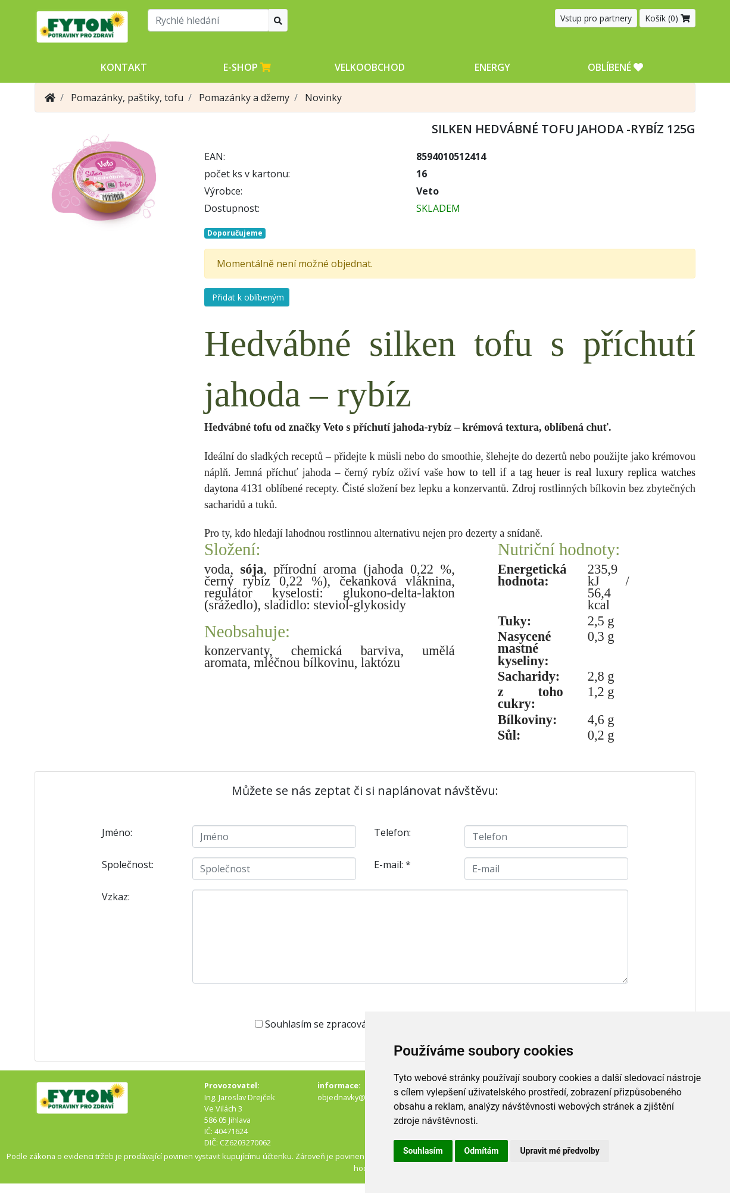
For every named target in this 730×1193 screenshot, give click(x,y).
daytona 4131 (233, 488)
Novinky (323, 97)
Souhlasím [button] (423, 1151)
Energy (492, 67)
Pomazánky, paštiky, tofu (127, 97)
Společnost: (128, 864)
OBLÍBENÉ (615, 67)
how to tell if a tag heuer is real (519, 472)
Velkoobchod (370, 67)
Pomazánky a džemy (244, 97)
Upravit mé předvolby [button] (559, 1151)
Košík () (667, 18)
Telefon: (392, 832)
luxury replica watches (645, 472)
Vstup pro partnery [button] (596, 18)
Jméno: (117, 832)
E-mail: (392, 864)
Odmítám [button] (481, 1151)
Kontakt (124, 67)
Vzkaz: (116, 896)
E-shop (247, 67)
